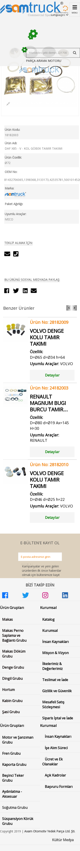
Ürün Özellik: (13, 157)
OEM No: (11, 172)
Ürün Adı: (11, 143)
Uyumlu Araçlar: (15, 214)
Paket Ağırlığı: (14, 204)
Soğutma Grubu (15, 807)
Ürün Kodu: (12, 130)
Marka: (9, 188)
